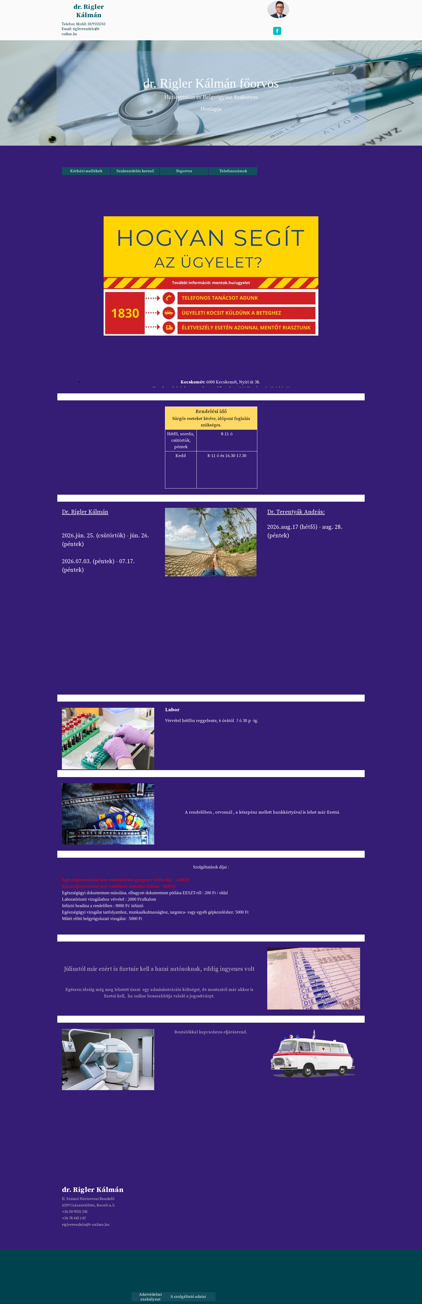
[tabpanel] (88, 28)
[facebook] (277, 31)
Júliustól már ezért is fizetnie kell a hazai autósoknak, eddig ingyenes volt (159, 969)
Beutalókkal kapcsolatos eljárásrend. (210, 1032)
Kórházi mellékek (86, 171)
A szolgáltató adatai (188, 1296)
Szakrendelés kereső (135, 171)
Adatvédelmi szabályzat (150, 1297)
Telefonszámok (233, 171)
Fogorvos (184, 171)
